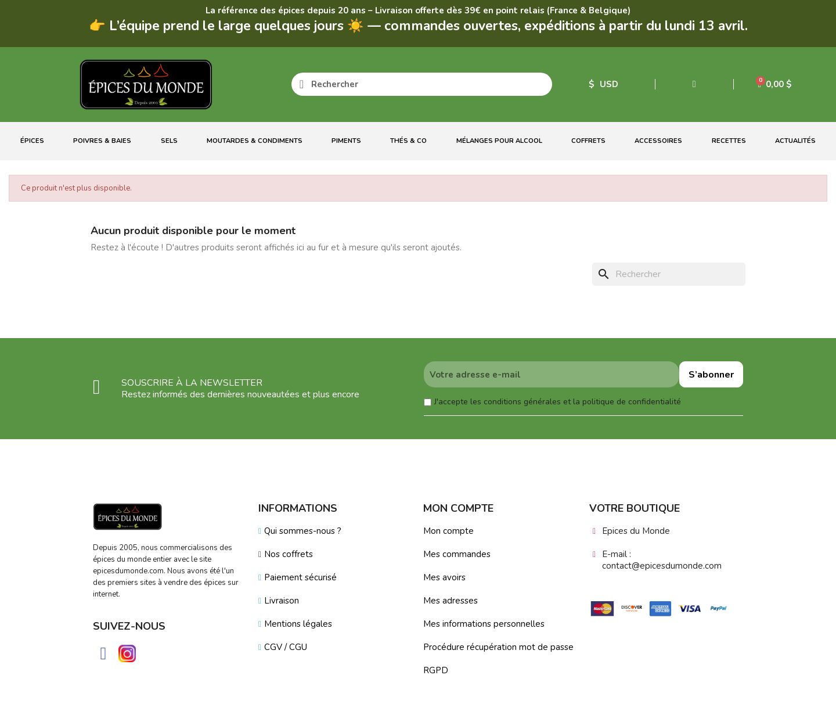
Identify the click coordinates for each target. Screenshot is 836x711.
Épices (32, 141)
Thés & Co (408, 141)
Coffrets (588, 141)
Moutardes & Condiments (254, 141)
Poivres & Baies (102, 141)
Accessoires (658, 141)
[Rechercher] (668, 274)
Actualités (795, 141)
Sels (169, 141)
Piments (346, 141)
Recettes (729, 141)
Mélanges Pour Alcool (499, 141)
